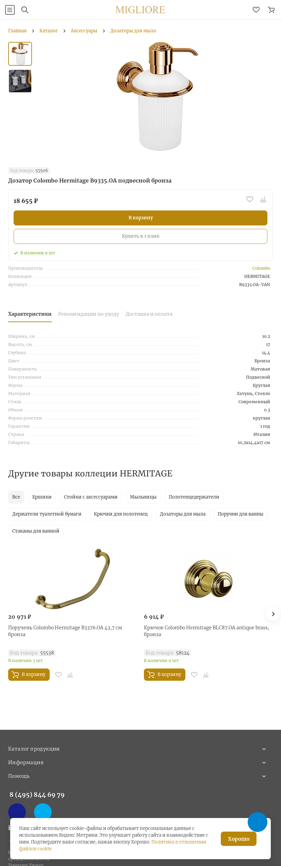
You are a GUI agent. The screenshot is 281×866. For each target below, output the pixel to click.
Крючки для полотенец (121, 514)
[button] (273, 614)
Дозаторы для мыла (182, 514)
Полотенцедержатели (194, 497)
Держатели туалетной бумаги (47, 514)
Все (16, 497)
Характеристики (30, 314)
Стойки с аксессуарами (91, 497)
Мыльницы (143, 497)
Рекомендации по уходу (88, 314)
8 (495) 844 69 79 (37, 795)
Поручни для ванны (240, 514)
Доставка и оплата (149, 314)
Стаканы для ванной (36, 531)
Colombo (261, 268)
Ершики (42, 497)
